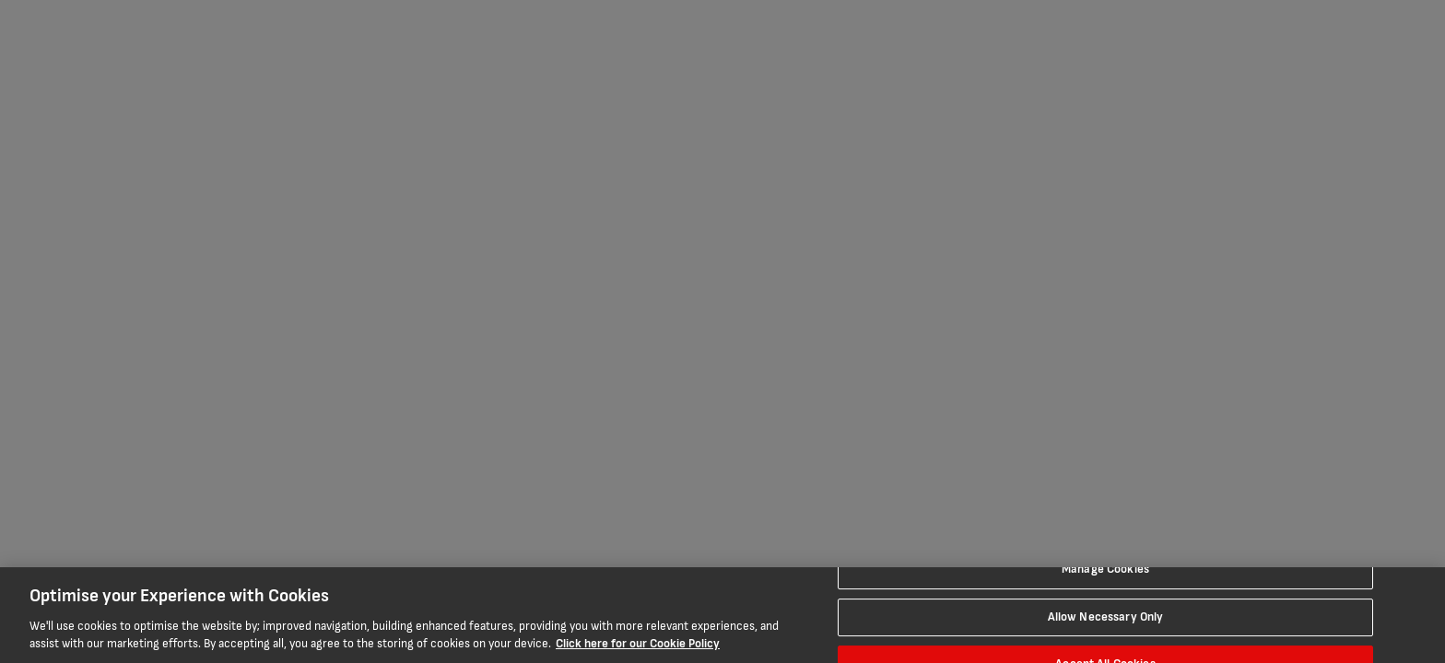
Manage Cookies (1105, 569)
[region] (722, 615)
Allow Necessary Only (1106, 617)
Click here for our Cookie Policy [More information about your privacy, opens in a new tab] (638, 643)
